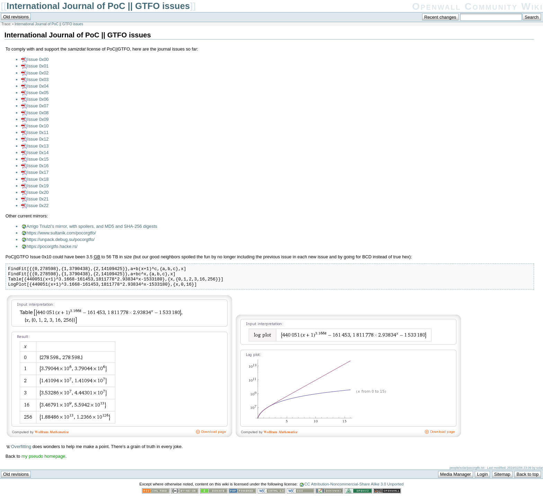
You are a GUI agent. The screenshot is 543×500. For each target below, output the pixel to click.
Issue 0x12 (38, 139)
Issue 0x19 (38, 185)
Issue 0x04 (38, 86)
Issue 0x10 (38, 125)
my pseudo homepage (43, 460)
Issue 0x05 (38, 92)
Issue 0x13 (38, 146)
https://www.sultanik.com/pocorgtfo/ (61, 232)
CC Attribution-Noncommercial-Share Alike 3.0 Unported (354, 488)
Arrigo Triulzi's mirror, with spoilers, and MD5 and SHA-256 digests (92, 226)
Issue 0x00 (38, 59)
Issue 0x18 (38, 179)
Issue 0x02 (38, 72)
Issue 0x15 (38, 159)
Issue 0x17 (38, 172)
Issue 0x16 (38, 165)
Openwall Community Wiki (477, 6)
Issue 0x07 (38, 105)
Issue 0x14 (38, 152)
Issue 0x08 (38, 112)
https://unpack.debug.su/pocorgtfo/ (61, 239)
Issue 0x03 (38, 79)
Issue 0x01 (38, 66)
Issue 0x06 (38, 99)
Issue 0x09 (38, 119)
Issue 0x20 (38, 192)
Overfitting (21, 450)
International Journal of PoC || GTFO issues (98, 6)
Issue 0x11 (38, 132)
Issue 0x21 (38, 199)
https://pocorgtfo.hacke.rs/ (52, 246)
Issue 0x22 (38, 205)
